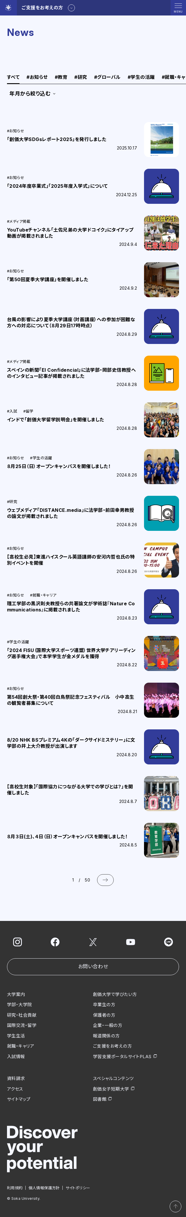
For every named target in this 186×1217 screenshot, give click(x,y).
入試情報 (16, 1056)
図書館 (99, 1099)
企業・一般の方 (107, 1025)
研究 (80, 77)
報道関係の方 (106, 1036)
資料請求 (16, 1078)
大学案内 (16, 994)
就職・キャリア (20, 1046)
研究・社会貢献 (21, 1015)
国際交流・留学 (21, 1025)
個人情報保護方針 (44, 1187)
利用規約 (15, 1187)
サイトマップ (19, 1099)
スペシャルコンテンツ (113, 1078)
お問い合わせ (93, 966)
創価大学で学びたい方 (115, 994)
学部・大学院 (19, 1004)
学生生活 (16, 1036)
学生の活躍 (141, 77)
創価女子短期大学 (111, 1089)
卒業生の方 (104, 1004)
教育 (61, 77)
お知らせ (37, 77)
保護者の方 (104, 1015)
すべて (13, 77)
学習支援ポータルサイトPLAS (122, 1056)
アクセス (15, 1089)
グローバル (107, 77)
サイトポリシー (78, 1187)
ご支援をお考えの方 (112, 1046)
